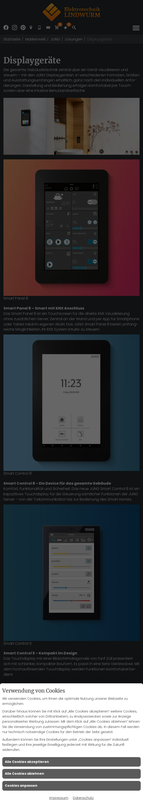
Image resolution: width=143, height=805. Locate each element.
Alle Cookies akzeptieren (27, 761)
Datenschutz (83, 798)
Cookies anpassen (21, 785)
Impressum (58, 798)
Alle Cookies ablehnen (24, 773)
